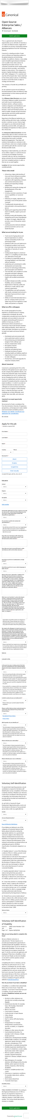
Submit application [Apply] (14, 36)
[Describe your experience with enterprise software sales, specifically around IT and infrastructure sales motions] (14, 543)
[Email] (14, 446)
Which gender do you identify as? (10, 722)
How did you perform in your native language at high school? (14, 568)
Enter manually (14, 470)
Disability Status (6, 1083)
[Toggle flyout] (11, 452)
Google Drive (14, 467)
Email (3, 443)
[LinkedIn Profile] (14, 661)
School (3, 484)
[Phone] (20, 452)
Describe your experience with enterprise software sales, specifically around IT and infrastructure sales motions (12, 537)
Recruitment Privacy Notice (9, 716)
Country (4, 449)
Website (4, 653)
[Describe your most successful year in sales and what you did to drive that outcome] (14, 554)
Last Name (5, 437)
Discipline (4, 497)
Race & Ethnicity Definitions (9, 824)
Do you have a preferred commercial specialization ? (11, 521)
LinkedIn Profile (6, 659)
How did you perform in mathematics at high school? (13, 560)
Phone (15, 449)
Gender (4, 811)
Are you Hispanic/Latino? (8, 817)
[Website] (14, 655)
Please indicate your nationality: (10, 740)
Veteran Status (5, 910)
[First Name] (14, 434)
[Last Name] (14, 440)
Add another (5, 504)
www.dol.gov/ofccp (13, 979)
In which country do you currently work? (12, 697)
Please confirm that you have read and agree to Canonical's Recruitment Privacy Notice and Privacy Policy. (14, 710)
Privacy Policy (6, 718)
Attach (14, 459)
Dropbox (14, 463)
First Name (5, 431)
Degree (4, 490)
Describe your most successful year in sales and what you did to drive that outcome (13, 549)
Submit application (14, 1108)
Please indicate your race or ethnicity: (12, 758)
